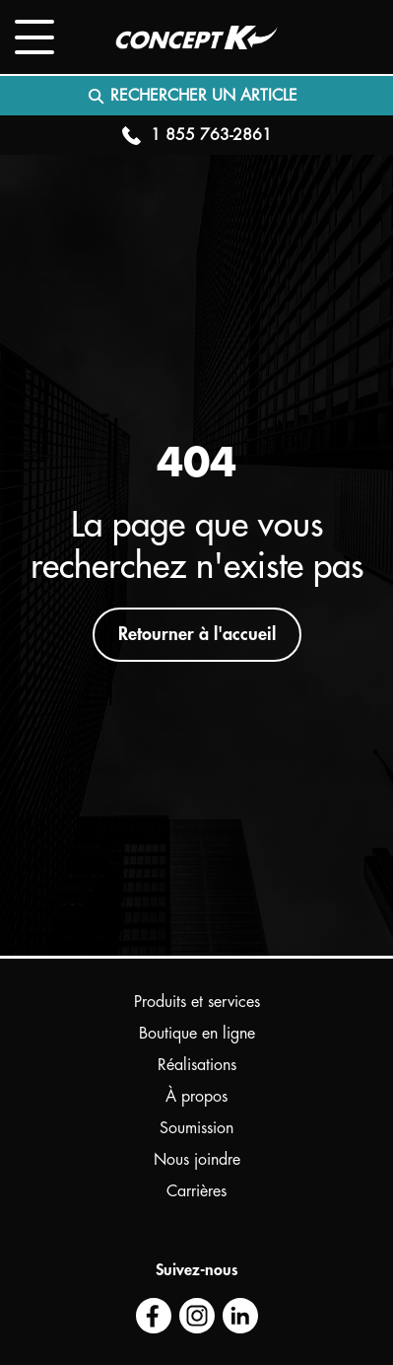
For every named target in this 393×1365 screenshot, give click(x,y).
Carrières (196, 1191)
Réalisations (197, 1065)
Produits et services (197, 1002)
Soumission (196, 1128)
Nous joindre (197, 1160)
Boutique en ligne (197, 1034)
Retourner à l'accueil (197, 634)
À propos (196, 1097)
